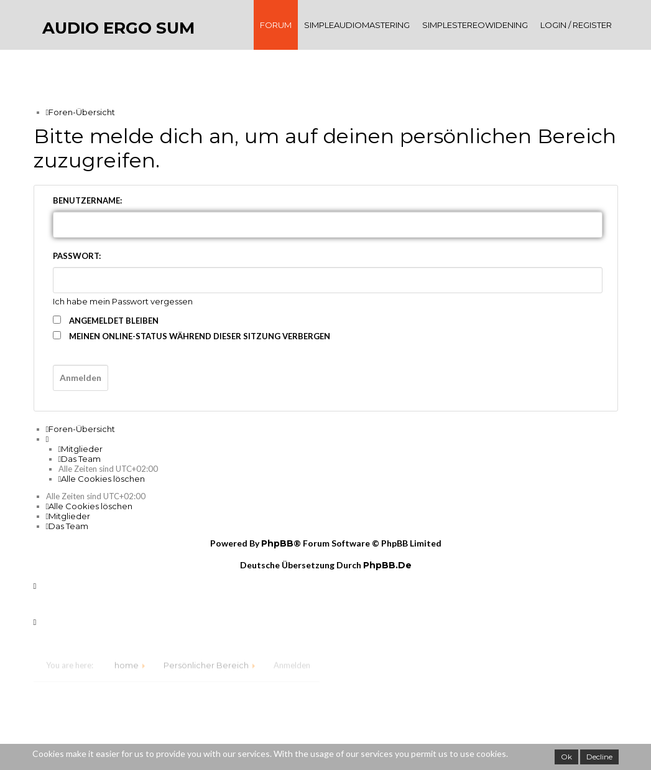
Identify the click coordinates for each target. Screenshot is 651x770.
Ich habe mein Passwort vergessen (123, 301)
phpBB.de (387, 565)
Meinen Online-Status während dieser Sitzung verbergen (191, 336)
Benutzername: (87, 200)
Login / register (576, 25)
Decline (599, 756)
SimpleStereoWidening (475, 25)
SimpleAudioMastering (357, 25)
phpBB (277, 543)
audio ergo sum (118, 28)
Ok (566, 756)
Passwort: (77, 256)
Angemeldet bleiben (106, 321)
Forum (276, 25)
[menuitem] (80, 449)
